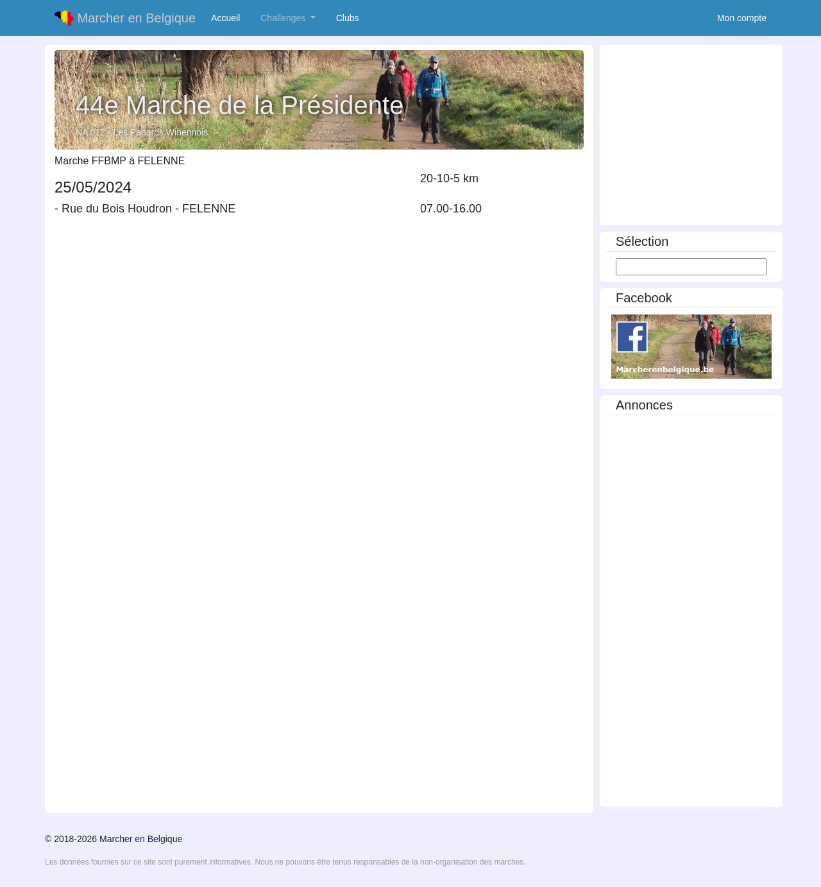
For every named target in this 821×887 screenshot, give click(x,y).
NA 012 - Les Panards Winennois (142, 132)
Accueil (228, 17)
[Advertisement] (691, 136)
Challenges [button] (284, 18)
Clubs (350, 17)
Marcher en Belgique (125, 18)
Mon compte (741, 18)
